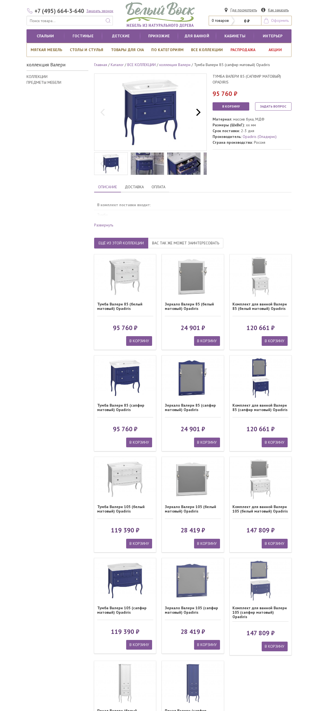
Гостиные (83, 35)
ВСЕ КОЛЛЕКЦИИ (207, 49)
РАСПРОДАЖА (243, 49)
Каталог (117, 64)
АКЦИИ (275, 49)
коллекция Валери (174, 64)
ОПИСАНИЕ (107, 186)
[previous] (103, 112)
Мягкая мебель (46, 49)
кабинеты (234, 35)
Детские (121, 35)
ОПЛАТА (158, 186)
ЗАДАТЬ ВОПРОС (273, 106)
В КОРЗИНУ (231, 106)
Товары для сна (127, 49)
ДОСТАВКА (134, 186)
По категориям (167, 49)
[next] (198, 112)
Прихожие (159, 35)
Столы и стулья (87, 49)
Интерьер (272, 35)
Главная (100, 64)
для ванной (197, 35)
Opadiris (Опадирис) (260, 136)
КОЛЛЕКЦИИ (36, 76)
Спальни (45, 35)
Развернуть (103, 225)
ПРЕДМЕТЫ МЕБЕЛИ (43, 82)
